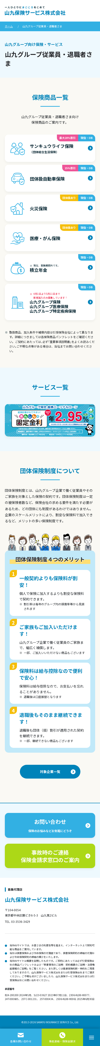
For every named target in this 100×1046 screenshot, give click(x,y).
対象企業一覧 (50, 771)
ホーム (9, 26)
